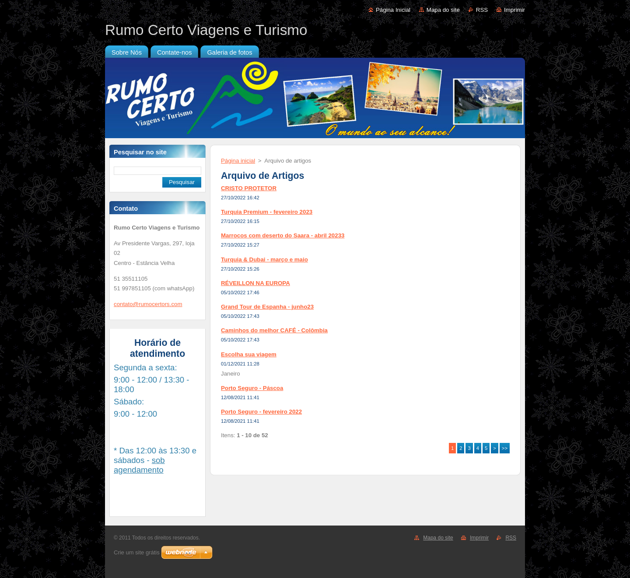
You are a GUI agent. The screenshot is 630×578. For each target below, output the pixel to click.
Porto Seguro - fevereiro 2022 (261, 411)
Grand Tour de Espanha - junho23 (267, 306)
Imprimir (514, 10)
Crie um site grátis (137, 552)
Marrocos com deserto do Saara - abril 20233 (282, 235)
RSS (482, 10)
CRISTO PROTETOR (248, 188)
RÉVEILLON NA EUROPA (255, 283)
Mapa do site (443, 10)
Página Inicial (393, 10)
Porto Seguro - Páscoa (252, 388)
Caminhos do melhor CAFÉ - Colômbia (274, 330)
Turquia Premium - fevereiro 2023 (266, 212)
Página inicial (238, 160)
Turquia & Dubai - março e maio (264, 259)
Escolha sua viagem (248, 354)
